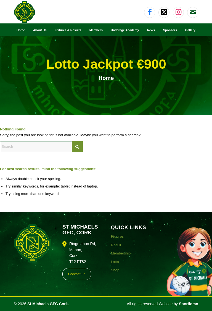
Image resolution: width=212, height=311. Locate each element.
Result (116, 245)
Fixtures (117, 236)
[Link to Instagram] (178, 12)
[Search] (41, 146)
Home (106, 78)
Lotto (115, 262)
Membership (121, 253)
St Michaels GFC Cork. (48, 304)
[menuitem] (21, 30)
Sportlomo (188, 304)
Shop (115, 270)
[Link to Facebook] (149, 12)
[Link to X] (164, 12)
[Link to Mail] (192, 12)
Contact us (76, 274)
